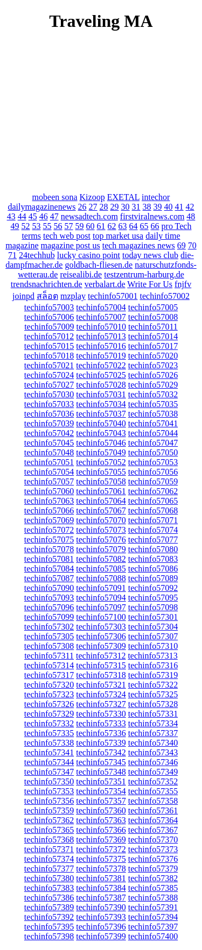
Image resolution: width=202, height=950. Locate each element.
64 (133, 226)
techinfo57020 (153, 355)
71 (12, 255)
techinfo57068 (153, 510)
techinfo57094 (101, 597)
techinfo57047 (153, 442)
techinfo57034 (101, 404)
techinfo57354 (101, 791)
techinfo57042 (49, 433)
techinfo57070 (101, 520)
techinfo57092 (153, 587)
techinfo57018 (49, 355)
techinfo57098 (153, 607)
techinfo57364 (153, 820)
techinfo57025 (101, 375)
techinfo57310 (153, 646)
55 (47, 226)
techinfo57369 (101, 839)
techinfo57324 (101, 694)
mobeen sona (55, 197)
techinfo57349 (153, 771)
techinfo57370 (153, 839)
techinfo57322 (153, 684)
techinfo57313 (152, 655)
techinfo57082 (101, 558)
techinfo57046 (101, 442)
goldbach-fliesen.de (99, 264)
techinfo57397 (153, 926)
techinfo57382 (153, 878)
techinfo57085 (101, 568)
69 (181, 245)
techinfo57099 (49, 617)
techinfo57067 (101, 510)
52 (26, 226)
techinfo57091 (101, 587)
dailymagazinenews (41, 206)
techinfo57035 (153, 404)
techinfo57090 (49, 587)
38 (147, 206)
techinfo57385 (153, 887)
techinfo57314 (49, 665)
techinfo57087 (49, 578)
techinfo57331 (153, 713)
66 (155, 226)
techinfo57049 (101, 452)
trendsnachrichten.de (46, 284)
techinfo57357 (101, 800)
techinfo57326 (49, 704)
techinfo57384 (101, 887)
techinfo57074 (153, 529)
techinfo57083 (153, 558)
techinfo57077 (153, 539)
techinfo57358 (153, 800)
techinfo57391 (153, 907)
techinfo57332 (49, 723)
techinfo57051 (49, 462)
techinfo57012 (49, 336)
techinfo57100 (101, 617)
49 (15, 226)
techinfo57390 (101, 907)
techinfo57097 (101, 607)
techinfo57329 (49, 713)
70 (192, 245)
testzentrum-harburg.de (144, 274)
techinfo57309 (101, 646)
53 (36, 226)
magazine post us (70, 245)
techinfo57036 (49, 413)
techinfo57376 (153, 858)
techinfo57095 (153, 597)
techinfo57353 (49, 791)
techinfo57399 (101, 936)
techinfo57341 (49, 752)
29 (114, 206)
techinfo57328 (153, 704)
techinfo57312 (101, 655)
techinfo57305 (49, 636)
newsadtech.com (89, 216)
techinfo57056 (153, 471)
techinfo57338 (49, 742)
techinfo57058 (101, 481)
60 (90, 226)
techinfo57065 (153, 500)
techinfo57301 (153, 617)
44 (22, 216)
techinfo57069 (49, 520)
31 (136, 206)
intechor (156, 197)
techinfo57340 (153, 742)
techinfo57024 (49, 375)
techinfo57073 (101, 529)
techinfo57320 (49, 684)
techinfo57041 (153, 423)
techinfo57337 (153, 733)
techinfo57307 (153, 636)
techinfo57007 (101, 317)
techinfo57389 (49, 907)
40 (168, 206)
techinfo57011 (153, 326)
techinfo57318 (101, 675)
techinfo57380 (49, 878)
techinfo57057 (49, 481)
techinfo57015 (49, 346)
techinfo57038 (153, 413)
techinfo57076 (101, 539)
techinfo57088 (101, 578)
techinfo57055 (101, 471)
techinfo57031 (101, 394)
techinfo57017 (153, 346)
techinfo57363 (101, 820)
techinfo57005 (153, 307)
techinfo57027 (49, 384)
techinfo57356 (49, 800)
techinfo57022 (101, 365)
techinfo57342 (101, 752)
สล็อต (47, 296)
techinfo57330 (101, 713)
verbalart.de (105, 284)
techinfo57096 (49, 607)
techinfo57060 (49, 491)
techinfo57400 (153, 936)
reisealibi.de (81, 274)
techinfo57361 (153, 810)
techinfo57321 (101, 684)
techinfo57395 (49, 926)
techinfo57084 (49, 568)
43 (11, 216)
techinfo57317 (49, 675)
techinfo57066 (49, 510)
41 (179, 206)
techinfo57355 (153, 791)
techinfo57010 (101, 326)
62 (112, 226)
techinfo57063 (49, 500)
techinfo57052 (101, 462)
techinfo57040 (101, 423)
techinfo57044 (153, 433)
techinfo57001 (112, 296)
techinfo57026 (153, 375)
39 (158, 206)
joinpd (23, 296)
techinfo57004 (101, 307)
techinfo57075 (49, 539)
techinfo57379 (153, 868)
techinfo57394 (153, 917)
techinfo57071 (153, 520)
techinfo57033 (49, 404)
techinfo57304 (153, 626)
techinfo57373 (153, 849)
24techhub (37, 255)
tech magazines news (138, 245)
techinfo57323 (49, 694)
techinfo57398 (49, 936)
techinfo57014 (153, 336)
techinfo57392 (49, 917)
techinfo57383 (49, 887)
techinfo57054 (49, 471)
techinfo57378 (101, 868)
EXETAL (123, 197)
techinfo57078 (49, 549)
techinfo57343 (153, 752)
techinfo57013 (101, 336)
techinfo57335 (49, 733)
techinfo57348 (101, 771)
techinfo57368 (49, 839)
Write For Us (149, 284)
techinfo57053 (153, 462)
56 (58, 226)
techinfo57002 (164, 296)
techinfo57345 (101, 762)
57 (69, 226)
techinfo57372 (101, 849)
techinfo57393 (101, 917)
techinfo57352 (153, 781)
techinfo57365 (49, 829)
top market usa (118, 235)
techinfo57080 (153, 549)
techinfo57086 (153, 568)
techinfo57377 (49, 868)
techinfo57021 (49, 365)
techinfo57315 (101, 665)
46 (43, 216)
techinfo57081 (49, 558)
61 (101, 226)
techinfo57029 (153, 384)
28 (104, 206)
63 (123, 226)
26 (82, 206)
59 (79, 226)
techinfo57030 (49, 394)
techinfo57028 (101, 384)
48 (190, 216)
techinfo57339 (101, 742)
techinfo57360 (101, 810)
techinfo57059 (153, 481)
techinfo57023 (153, 365)
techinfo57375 (101, 858)
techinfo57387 (101, 897)
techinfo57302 (49, 626)
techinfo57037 (101, 413)
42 (190, 206)
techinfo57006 (49, 317)
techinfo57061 (101, 491)
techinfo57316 (153, 665)
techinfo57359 (49, 810)
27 (93, 206)
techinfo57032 (153, 394)
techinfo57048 (49, 452)
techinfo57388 (153, 897)
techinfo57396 (101, 926)
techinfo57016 (101, 346)
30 (125, 206)
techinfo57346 (153, 762)
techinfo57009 (49, 326)
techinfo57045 (49, 442)
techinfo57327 (101, 704)
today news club (150, 255)
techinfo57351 (101, 781)
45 (33, 216)
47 (54, 216)
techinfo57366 (101, 829)
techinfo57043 (101, 433)
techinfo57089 (153, 578)
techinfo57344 (49, 762)
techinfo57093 (49, 597)
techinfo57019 (101, 355)
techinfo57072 (49, 529)
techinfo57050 (153, 452)
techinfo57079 (101, 549)
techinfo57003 (49, 307)
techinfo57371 (49, 849)
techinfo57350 (49, 781)
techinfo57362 (49, 820)
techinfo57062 (153, 491)
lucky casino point (88, 255)
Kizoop (92, 197)
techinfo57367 (153, 829)
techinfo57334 (153, 723)
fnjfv (183, 284)
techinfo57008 (153, 317)
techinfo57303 (101, 626)
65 (144, 226)
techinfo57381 (101, 878)
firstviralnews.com (152, 216)
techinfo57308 (49, 646)
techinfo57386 (49, 897)
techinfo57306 (101, 636)
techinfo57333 (101, 723)
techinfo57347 (49, 771)
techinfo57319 (153, 675)
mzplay (73, 296)
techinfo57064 (101, 500)
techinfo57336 (101, 733)
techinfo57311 (49, 655)
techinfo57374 (49, 858)
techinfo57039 (49, 423)
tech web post (66, 235)
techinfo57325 (153, 694)
